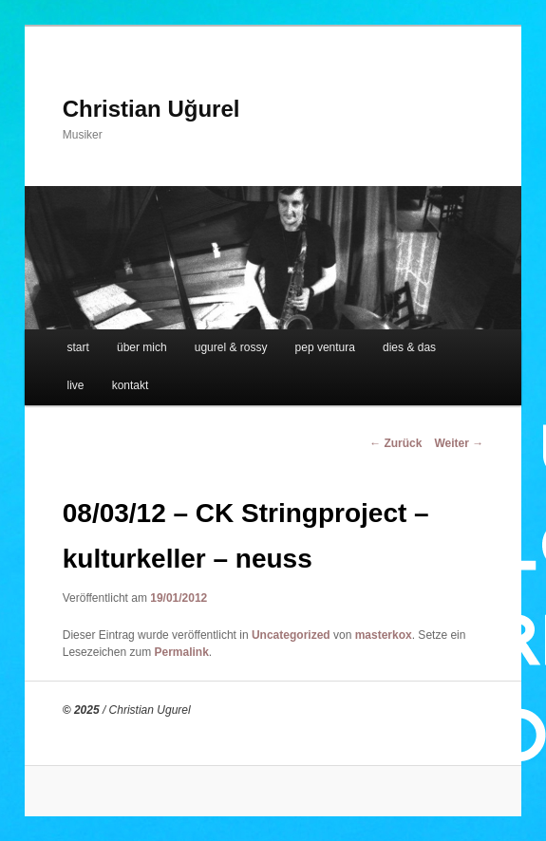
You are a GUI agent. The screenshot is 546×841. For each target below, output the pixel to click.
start (78, 347)
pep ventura (325, 347)
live (76, 385)
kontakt (130, 385)
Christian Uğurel (151, 108)
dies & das (409, 347)
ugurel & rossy (231, 347)
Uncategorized (291, 635)
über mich (142, 347)
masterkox (383, 635)
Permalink (181, 652)
